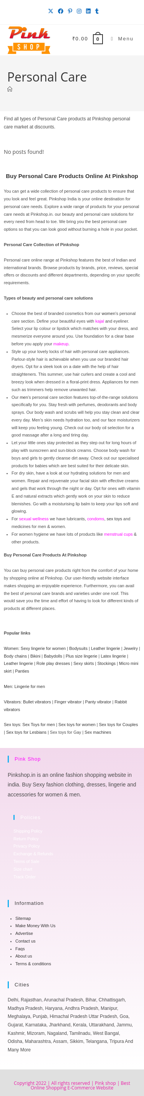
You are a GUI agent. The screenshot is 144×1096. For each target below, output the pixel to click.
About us (23, 956)
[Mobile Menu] (119, 39)
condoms (95, 518)
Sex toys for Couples (118, 724)
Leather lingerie (105, 648)
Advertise (24, 933)
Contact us (25, 941)
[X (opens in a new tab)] (51, 11)
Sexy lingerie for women (43, 648)
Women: (12, 648)
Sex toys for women (77, 724)
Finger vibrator (68, 702)
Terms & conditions (33, 963)
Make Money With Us (35, 925)
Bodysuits (78, 648)
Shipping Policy (27, 831)
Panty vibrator (98, 702)
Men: (8, 686)
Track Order (24, 876)
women (108, 313)
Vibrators (12, 702)
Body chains (15, 656)
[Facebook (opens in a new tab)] (61, 11)
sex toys (114, 518)
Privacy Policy (26, 846)
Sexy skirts (83, 663)
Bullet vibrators (37, 702)
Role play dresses (53, 663)
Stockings (106, 663)
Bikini (35, 656)
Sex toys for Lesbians (26, 732)
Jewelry (131, 648)
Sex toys (12, 724)
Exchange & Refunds (33, 853)
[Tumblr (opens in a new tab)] (96, 11)
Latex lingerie (113, 656)
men (24, 397)
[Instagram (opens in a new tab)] (79, 11)
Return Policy (25, 838)
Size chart (22, 869)
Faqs (20, 948)
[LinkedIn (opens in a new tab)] (88, 11)
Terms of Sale (26, 861)
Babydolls (53, 656)
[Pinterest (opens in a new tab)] (70, 11)
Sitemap (23, 918)
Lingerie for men (30, 686)
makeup (60, 343)
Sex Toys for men (38, 724)
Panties (22, 671)
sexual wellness (34, 518)
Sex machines (97, 732)
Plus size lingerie (82, 656)
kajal (99, 321)
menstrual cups (118, 534)
